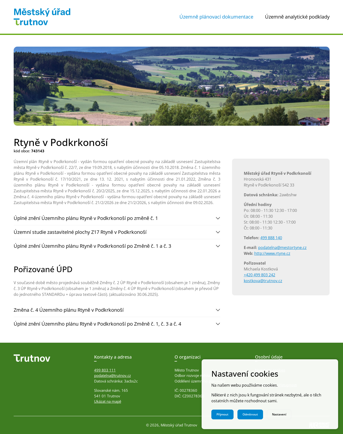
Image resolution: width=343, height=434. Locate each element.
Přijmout (222, 414)
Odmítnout (250, 414)
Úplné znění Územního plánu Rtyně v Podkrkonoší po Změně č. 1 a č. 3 (92, 246)
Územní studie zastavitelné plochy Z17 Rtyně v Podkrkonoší (80, 232)
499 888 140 (271, 237)
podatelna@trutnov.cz (112, 375)
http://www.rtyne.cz (272, 253)
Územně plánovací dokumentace (216, 16)
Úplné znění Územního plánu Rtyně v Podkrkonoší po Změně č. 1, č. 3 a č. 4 (97, 323)
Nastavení (279, 414)
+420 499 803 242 (259, 275)
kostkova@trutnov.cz (263, 280)
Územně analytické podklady (297, 16)
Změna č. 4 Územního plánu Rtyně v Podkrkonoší (69, 310)
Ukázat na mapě (107, 401)
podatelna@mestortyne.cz (282, 247)
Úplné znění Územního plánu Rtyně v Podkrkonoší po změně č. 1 (86, 218)
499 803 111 (105, 370)
